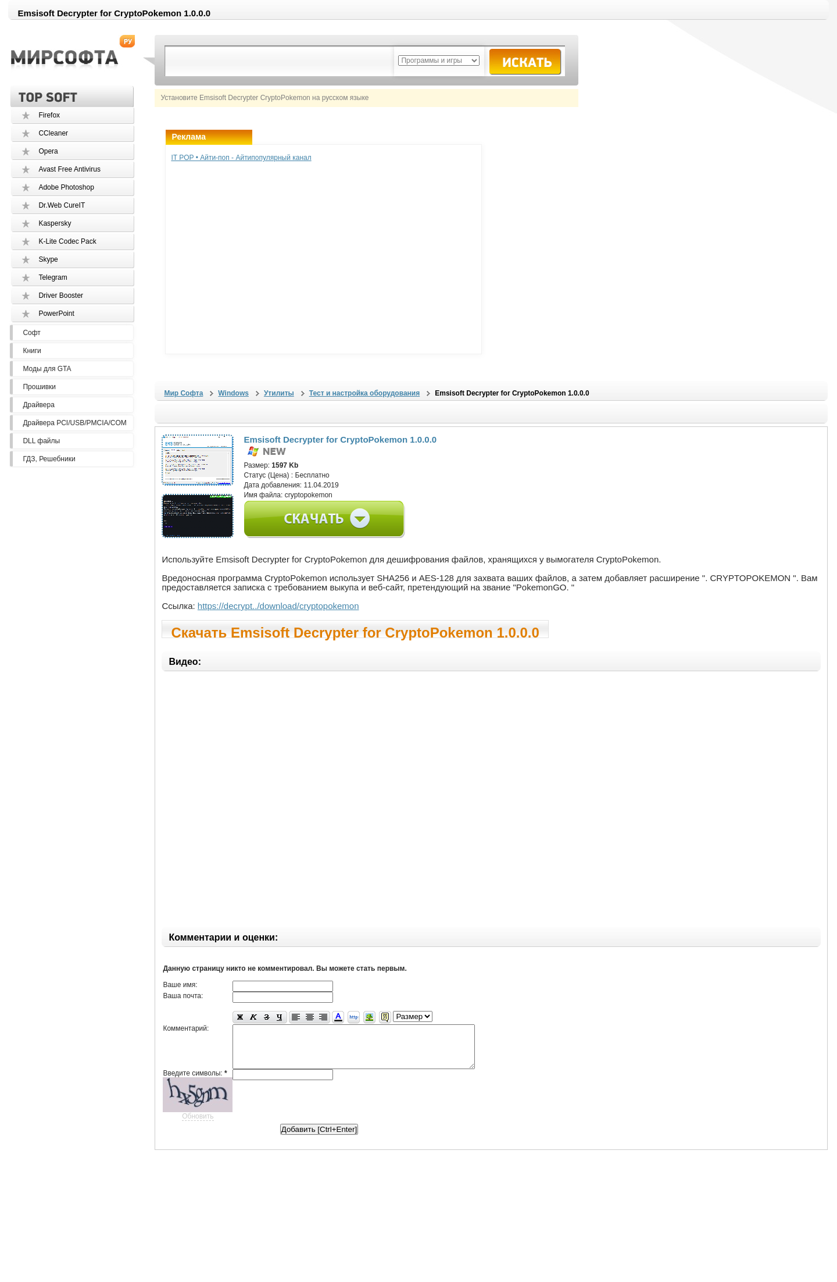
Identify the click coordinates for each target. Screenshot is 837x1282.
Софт (31, 333)
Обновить (197, 1125)
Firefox (49, 115)
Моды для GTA (47, 369)
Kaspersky (54, 223)
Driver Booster (60, 295)
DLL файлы (41, 441)
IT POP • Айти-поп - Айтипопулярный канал (241, 158)
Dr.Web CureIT (61, 205)
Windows (233, 393)
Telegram (52, 277)
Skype (48, 259)
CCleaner (53, 133)
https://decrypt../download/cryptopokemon (278, 606)
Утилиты (279, 393)
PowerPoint (56, 313)
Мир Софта (183, 393)
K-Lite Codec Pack (67, 241)
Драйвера (38, 405)
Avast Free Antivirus (69, 169)
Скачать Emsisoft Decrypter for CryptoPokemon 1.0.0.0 (355, 631)
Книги (32, 351)
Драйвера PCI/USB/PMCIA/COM (74, 423)
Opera (48, 151)
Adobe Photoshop (66, 187)
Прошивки (39, 387)
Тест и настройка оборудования (364, 393)
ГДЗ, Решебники (49, 459)
